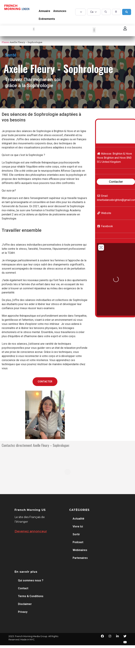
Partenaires (80, 558)
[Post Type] (80, 12)
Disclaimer (25, 604)
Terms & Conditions (30, 596)
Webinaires (80, 550)
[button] (34, 29)
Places (5, 42)
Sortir (76, 534)
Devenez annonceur (31, 531)
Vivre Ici (78, 526)
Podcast (78, 542)
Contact (23, 588)
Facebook (107, 226)
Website (106, 213)
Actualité (78, 518)
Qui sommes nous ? (30, 580)
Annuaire (44, 11)
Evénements (47, 18)
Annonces (59, 11)
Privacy (22, 611)
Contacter (116, 182)
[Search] (126, 12)
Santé (10, 55)
